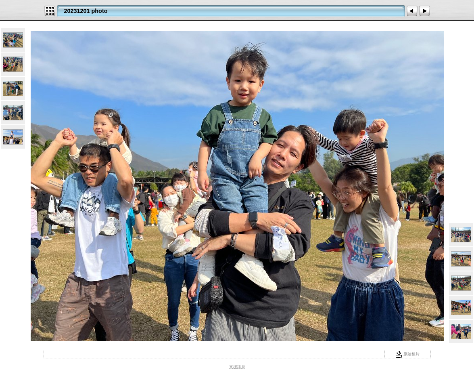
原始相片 (407, 354)
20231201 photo (86, 11)
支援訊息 (237, 367)
